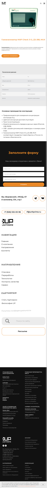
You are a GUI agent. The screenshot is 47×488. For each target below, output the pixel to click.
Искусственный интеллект (30, 442)
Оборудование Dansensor (32, 410)
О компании (7, 244)
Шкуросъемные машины (31, 403)
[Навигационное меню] (44, 3)
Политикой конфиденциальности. (27, 486)
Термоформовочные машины (10, 384)
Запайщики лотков (8, 392)
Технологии (6, 278)
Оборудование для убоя (9, 413)
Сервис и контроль (32, 406)
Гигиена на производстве (9, 427)
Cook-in (5, 388)
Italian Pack (6, 377)
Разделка (5, 421)
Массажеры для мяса (30, 397)
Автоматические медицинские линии (11, 394)
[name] (23, 169)
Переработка (7, 275)
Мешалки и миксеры (30, 395)
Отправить (23, 184)
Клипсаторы (28, 389)
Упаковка (5, 272)
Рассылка (22, 331)
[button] (40, 3)
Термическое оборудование (32, 381)
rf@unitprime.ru (33, 212)
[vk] (6, 446)
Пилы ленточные (29, 375)
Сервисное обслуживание (32, 418)
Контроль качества (10, 282)
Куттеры (27, 393)
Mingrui (5, 400)
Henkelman (6, 397)
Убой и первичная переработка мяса (10, 407)
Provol (4, 399)
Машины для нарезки (31, 379)
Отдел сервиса (29, 414)
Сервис (4, 285)
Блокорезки (28, 391)
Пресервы (5, 425)
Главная (5, 241)
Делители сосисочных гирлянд (33, 385)
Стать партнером (9, 300)
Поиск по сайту (23, 321)
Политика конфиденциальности (16, 310)
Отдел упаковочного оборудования (10, 474)
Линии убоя (6, 410)
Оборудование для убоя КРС (10, 411)
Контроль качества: (30, 409)
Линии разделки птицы (9, 415)
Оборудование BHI (30, 412)
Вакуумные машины (8, 390)
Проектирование (7, 423)
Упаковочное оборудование (8, 372)
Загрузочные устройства (31, 387)
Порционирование (8, 419)
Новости (27, 465)
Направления (7, 247)
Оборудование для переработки (32, 444)
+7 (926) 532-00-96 (12, 212)
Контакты (5, 250)
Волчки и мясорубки (30, 401)
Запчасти (27, 416)
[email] (23, 179)
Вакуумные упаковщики (9, 380)
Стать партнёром (28, 473)
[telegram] (3, 446)
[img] (7, 321)
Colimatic (5, 382)
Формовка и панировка (31, 377)
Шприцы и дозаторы (30, 399)
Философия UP (9, 303)
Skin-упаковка (6, 386)
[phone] (23, 174)
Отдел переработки (7, 469)
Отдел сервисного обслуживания (10, 467)
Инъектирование (29, 383)
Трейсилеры (6, 378)
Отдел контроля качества (8, 465)
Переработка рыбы (8, 418)
